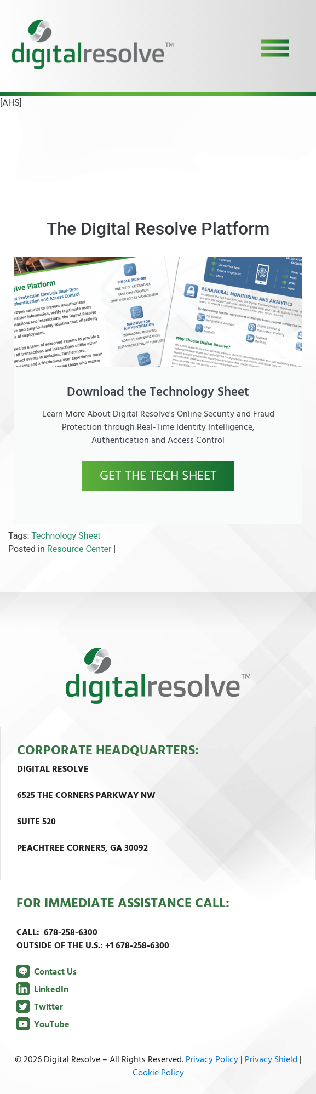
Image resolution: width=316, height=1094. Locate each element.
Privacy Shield (271, 1060)
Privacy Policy (212, 1060)
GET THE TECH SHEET (158, 476)
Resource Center (79, 549)
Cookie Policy (158, 1073)
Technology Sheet (65, 536)
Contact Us (46, 972)
